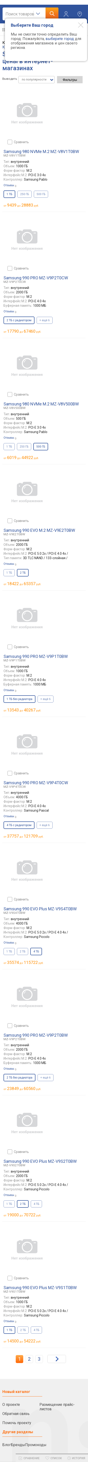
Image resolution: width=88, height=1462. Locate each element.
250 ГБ (24, 194)
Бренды (18, 1445)
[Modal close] (77, 24)
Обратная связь (16, 1413)
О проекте (11, 1404)
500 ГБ (41, 194)
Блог (6, 1445)
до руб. (23, 205)
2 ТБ (22, 951)
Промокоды (35, 1445)
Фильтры (70, 80)
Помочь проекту (16, 1423)
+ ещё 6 (44, 320)
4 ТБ (36, 1204)
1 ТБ (9, 446)
